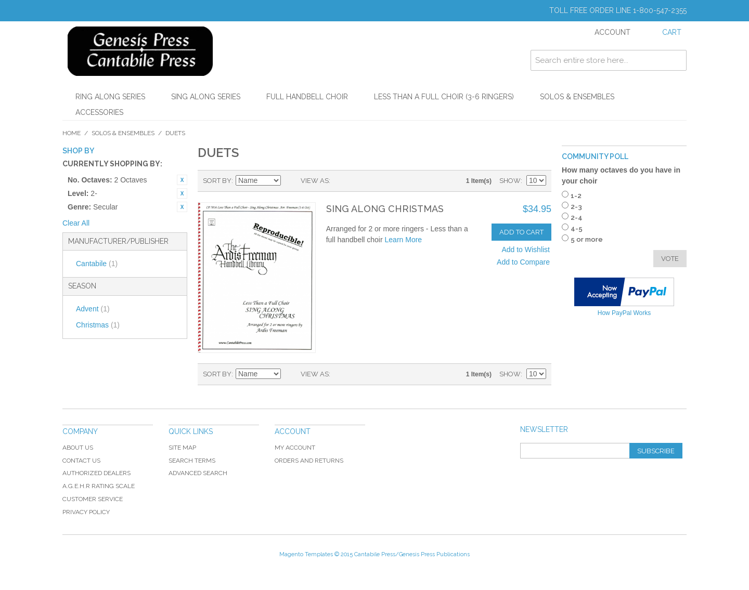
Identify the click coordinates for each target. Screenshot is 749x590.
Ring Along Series (110, 97)
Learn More (403, 239)
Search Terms (192, 460)
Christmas (98, 325)
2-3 (576, 207)
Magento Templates (306, 554)
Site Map (182, 447)
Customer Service (92, 499)
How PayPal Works (624, 313)
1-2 (576, 196)
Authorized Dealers (96, 473)
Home (71, 133)
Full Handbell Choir (307, 97)
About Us (77, 447)
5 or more (587, 239)
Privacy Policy (86, 512)
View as (315, 181)
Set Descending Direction (290, 181)
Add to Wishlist (525, 249)
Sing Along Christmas (385, 208)
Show (510, 181)
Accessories (99, 112)
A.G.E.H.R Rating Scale (98, 486)
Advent (93, 309)
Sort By (217, 181)
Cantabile (97, 263)
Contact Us (81, 460)
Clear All (75, 223)
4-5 (577, 228)
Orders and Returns (309, 460)
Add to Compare (523, 262)
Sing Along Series (205, 97)
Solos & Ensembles (577, 97)
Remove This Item (182, 180)
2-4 (577, 217)
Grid (340, 181)
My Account (295, 447)
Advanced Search (198, 473)
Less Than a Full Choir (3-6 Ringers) (444, 97)
